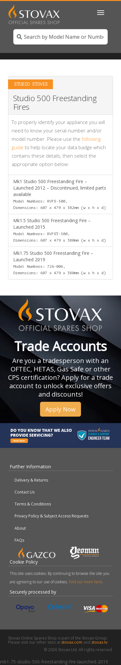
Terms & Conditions (33, 504)
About (20, 528)
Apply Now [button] (60, 409)
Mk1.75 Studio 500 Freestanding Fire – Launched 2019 (59, 262)
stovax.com (71, 642)
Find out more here (85, 582)
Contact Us (25, 492)
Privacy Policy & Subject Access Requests (51, 516)
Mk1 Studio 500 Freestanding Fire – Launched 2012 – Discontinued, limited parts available (59, 194)
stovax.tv (99, 642)
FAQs (19, 540)
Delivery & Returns (31, 480)
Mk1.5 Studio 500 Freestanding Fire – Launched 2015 (59, 230)
